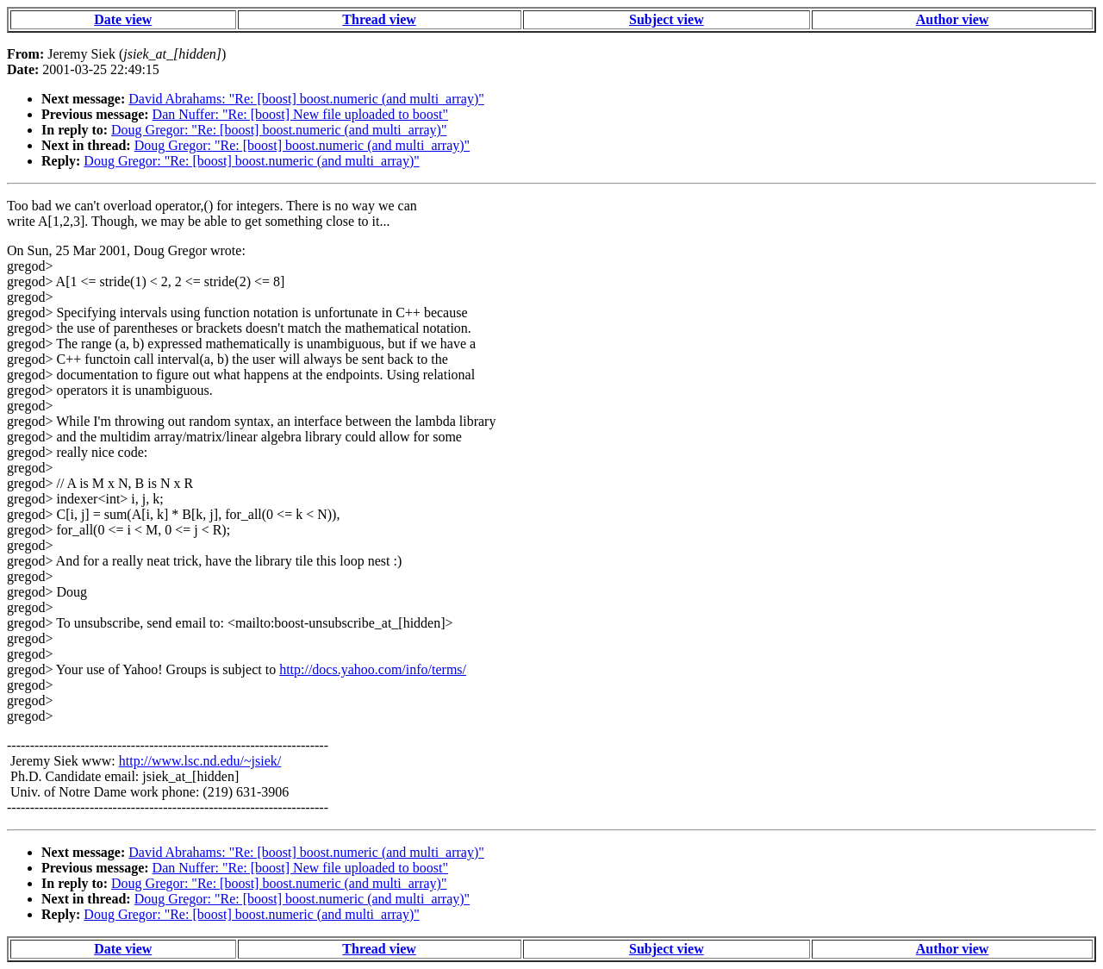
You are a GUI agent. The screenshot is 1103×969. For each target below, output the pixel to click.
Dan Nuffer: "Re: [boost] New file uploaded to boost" (300, 114)
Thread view (378, 19)
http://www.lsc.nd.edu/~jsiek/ (200, 760)
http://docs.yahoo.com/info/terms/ (372, 669)
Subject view (666, 19)
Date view (123, 19)
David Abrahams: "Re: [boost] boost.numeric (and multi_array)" (306, 98)
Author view (952, 19)
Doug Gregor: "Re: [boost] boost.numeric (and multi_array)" (278, 129)
